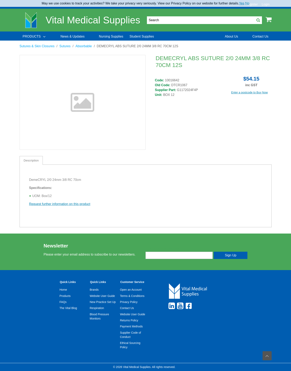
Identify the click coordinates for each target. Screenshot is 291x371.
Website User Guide (102, 296)
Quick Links (68, 282)
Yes (241, 3)
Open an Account (130, 289)
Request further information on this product (59, 204)
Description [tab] (31, 160)
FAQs (63, 302)
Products (65, 296)
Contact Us (127, 308)
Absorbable (83, 46)
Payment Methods (131, 326)
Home (63, 289)
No (247, 3)
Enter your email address (162, 248)
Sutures (64, 46)
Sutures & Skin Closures (37, 46)
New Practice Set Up (103, 302)
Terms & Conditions (132, 296)
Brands (94, 289)
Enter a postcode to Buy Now (249, 92)
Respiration (97, 308)
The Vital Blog (68, 308)
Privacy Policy (128, 302)
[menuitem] (34, 36)
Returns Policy (129, 320)
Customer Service (132, 282)
